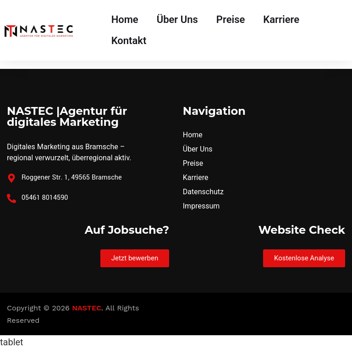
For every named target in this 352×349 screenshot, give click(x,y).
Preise (230, 19)
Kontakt (129, 40)
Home (124, 19)
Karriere (281, 19)
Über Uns (177, 19)
